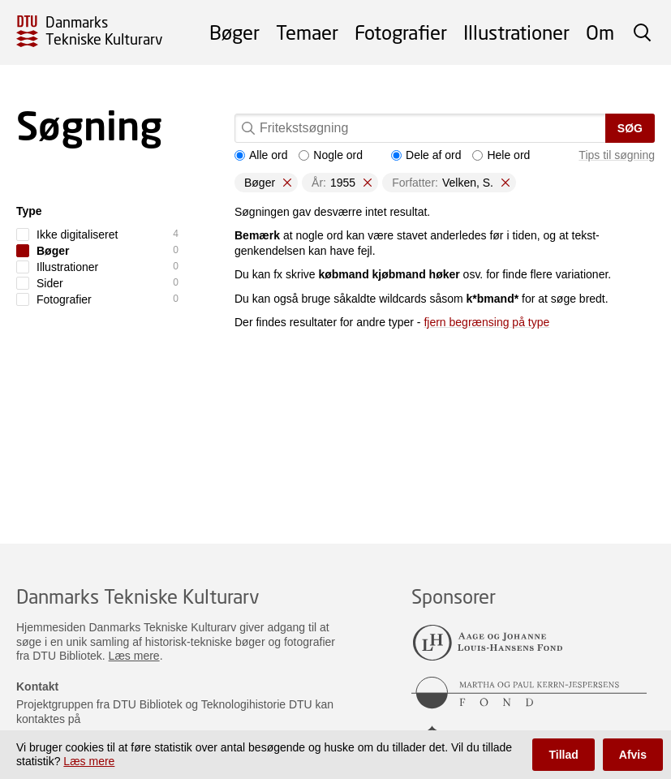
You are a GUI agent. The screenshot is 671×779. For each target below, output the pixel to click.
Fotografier (401, 32)
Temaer (307, 32)
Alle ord (260, 154)
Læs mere (134, 655)
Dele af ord (426, 154)
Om (600, 32)
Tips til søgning (617, 154)
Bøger (234, 32)
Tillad (563, 754)
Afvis (633, 754)
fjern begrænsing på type (486, 322)
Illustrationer (516, 32)
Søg (630, 128)
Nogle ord (331, 154)
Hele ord (501, 154)
